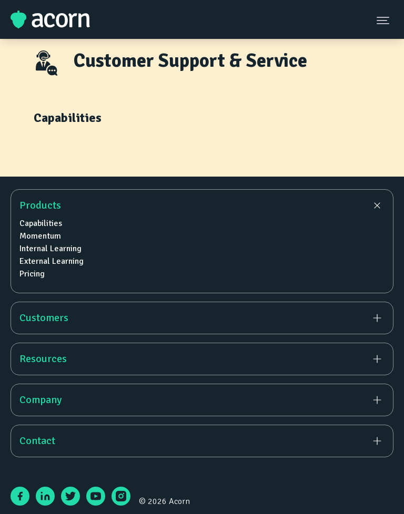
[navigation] (202, 323)
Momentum (40, 236)
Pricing (32, 274)
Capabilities (40, 223)
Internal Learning (50, 248)
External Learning (51, 261)
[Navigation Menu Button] (384, 20)
